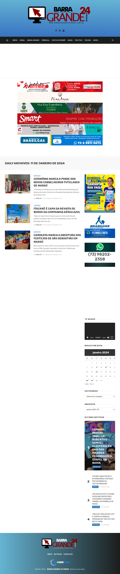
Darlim (38, 198)
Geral (22, 40)
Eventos (37, 175)
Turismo (37, 205)
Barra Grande (33, 40)
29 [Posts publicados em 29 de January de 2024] (92, 380)
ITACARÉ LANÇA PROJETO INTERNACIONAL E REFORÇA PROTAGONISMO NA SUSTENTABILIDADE (102, 480)
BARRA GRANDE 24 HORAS (58, 569)
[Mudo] (108, 337)
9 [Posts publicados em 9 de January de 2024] (96, 367)
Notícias (58, 554)
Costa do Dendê (58, 40)
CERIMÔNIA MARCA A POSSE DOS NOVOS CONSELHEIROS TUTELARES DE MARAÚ (57, 182)
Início (15, 40)
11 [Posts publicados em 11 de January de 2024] (106, 367)
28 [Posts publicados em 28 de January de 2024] (87, 380)
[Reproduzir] (87, 337)
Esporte (97, 40)
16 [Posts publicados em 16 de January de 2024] (97, 372)
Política (78, 40)
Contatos (68, 554)
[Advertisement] (60, 61)
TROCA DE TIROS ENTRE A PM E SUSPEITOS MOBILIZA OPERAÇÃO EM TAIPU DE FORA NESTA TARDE (103, 518)
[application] (100, 331)
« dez (87, 384)
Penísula (45, 40)
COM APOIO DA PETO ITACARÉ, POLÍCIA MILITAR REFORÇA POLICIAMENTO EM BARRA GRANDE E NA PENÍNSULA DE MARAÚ (103, 499)
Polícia (88, 40)
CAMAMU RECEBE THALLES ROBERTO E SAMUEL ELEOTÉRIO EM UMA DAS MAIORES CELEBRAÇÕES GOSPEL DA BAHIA (102, 446)
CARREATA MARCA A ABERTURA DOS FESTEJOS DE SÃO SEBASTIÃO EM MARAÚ (57, 238)
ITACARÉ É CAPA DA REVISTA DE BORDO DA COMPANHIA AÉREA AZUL (57, 210)
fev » (92, 384)
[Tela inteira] (112, 337)
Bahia (70, 40)
